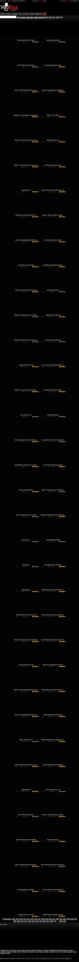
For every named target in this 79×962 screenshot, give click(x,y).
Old (60, 951)
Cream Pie (59, 950)
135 (40, 921)
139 (64, 921)
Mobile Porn (68, 958)
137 (53, 17)
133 (33, 921)
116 (35, 919)
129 (18, 921)
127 (75, 919)
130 (22, 921)
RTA (52, 958)
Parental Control (59, 958)
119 (46, 919)
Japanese (31, 951)
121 (53, 919)
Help (49, 958)
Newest (44, 0)
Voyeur (8, 953)
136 (43, 921)
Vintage (3, 953)
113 (24, 919)
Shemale (75, 0)
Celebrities (53, 950)
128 (14, 921)
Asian (11, 950)
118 (42, 919)
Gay (71, 0)
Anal (7, 950)
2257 (33, 958)
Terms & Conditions (41, 958)
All (78, 0)
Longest (41, 17)
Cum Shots (66, 950)
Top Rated (35, 17)
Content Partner (20, 958)
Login (9, 0)
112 (20, 919)
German (14, 951)
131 (25, 921)
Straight (68, 0)
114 (28, 919)
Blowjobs (33, 950)
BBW (15, 950)
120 (50, 919)
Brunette (39, 950)
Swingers (69, 951)
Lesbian (41, 951)
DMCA (2, 958)
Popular (40, 0)
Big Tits (23, 950)
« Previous (6, 919)
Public (64, 951)
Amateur (3, 950)
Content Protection (10, 958)
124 (64, 919)
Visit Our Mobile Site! (20, 0)
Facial (71, 950)
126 (71, 919)
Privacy (28, 958)
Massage (52, 951)
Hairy (19, 951)
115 (31, 919)
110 (13, 919)
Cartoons (46, 950)
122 (57, 919)
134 (36, 921)
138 (57, 17)
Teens (74, 951)
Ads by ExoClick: (3, 924)
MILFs (57, 951)
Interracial (24, 951)
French (9, 951)
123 (60, 919)
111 (17, 919)
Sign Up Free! (3, 0)
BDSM (18, 950)
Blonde (28, 950)
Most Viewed (29, 17)
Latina (36, 951)
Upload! (13, 0)
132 (29, 921)
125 (68, 919)
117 (39, 919)
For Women (3, 951)
